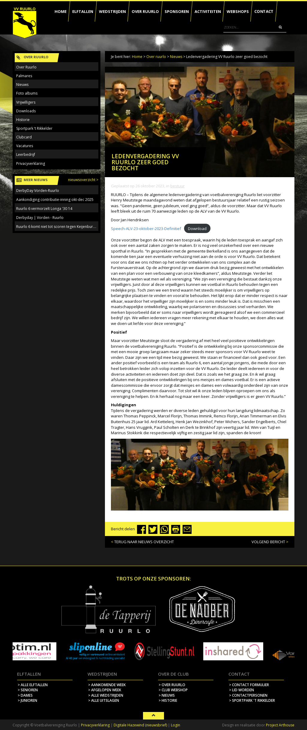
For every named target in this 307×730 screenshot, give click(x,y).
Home (137, 56)
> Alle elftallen (33, 684)
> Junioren (27, 700)
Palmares (24, 75)
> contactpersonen (248, 695)
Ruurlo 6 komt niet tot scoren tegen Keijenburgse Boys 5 (63, 226)
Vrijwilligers (25, 102)
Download (197, 228)
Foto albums (26, 93)
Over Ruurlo (26, 67)
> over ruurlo (172, 684)
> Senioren (28, 689)
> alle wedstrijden (105, 695)
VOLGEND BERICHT (268, 541)
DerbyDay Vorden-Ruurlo (37, 190)
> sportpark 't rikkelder (252, 700)
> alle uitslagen (103, 700)
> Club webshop (173, 689)
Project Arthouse (280, 725)
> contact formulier (249, 684)
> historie (168, 700)
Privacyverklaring (30, 163)
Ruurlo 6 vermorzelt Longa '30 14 (44, 208)
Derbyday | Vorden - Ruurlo (40, 217)
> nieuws (167, 695)
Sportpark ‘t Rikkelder (34, 128)
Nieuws (176, 56)
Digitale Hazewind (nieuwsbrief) (140, 725)
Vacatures (24, 145)
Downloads (26, 111)
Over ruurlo (156, 56)
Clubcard (24, 137)
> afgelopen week (104, 689)
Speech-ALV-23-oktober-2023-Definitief (146, 228)
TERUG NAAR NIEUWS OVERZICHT (144, 541)
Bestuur (177, 186)
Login (175, 725)
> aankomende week (107, 684)
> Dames (25, 695)
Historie (23, 119)
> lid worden (241, 689)
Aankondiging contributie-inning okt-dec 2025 (55, 199)
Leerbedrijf (25, 154)
